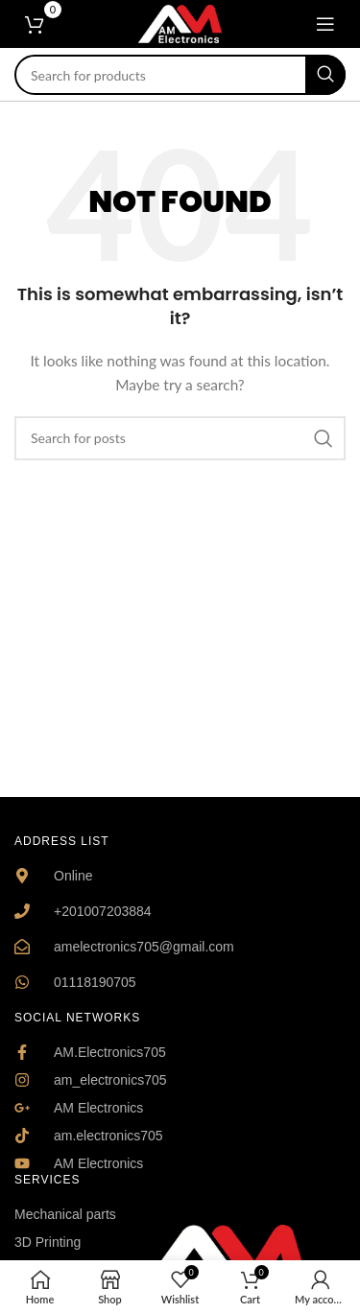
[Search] (180, 75)
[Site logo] (180, 22)
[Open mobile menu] (325, 24)
